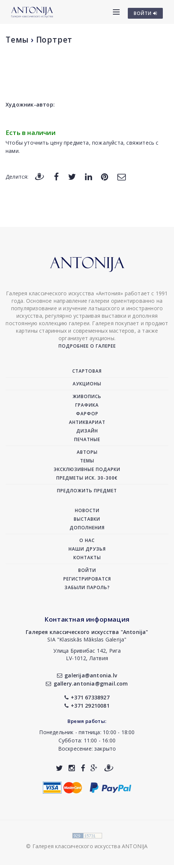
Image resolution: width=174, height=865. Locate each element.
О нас (87, 540)
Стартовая (87, 371)
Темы (17, 39)
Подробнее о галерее (87, 346)
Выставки (87, 519)
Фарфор (87, 413)
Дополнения (87, 527)
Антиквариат (87, 422)
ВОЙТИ (145, 13)
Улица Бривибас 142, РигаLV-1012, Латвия (87, 654)
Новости (87, 510)
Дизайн (87, 431)
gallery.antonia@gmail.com (87, 683)
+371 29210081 (87, 705)
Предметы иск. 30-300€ (87, 478)
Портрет (54, 39)
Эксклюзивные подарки (87, 469)
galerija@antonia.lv (87, 675)
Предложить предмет (87, 490)
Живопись (87, 396)
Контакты (87, 557)
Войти (87, 570)
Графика (87, 405)
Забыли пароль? (87, 587)
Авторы (87, 452)
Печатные (87, 439)
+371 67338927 (87, 697)
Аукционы (87, 384)
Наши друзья (87, 549)
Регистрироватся (87, 579)
